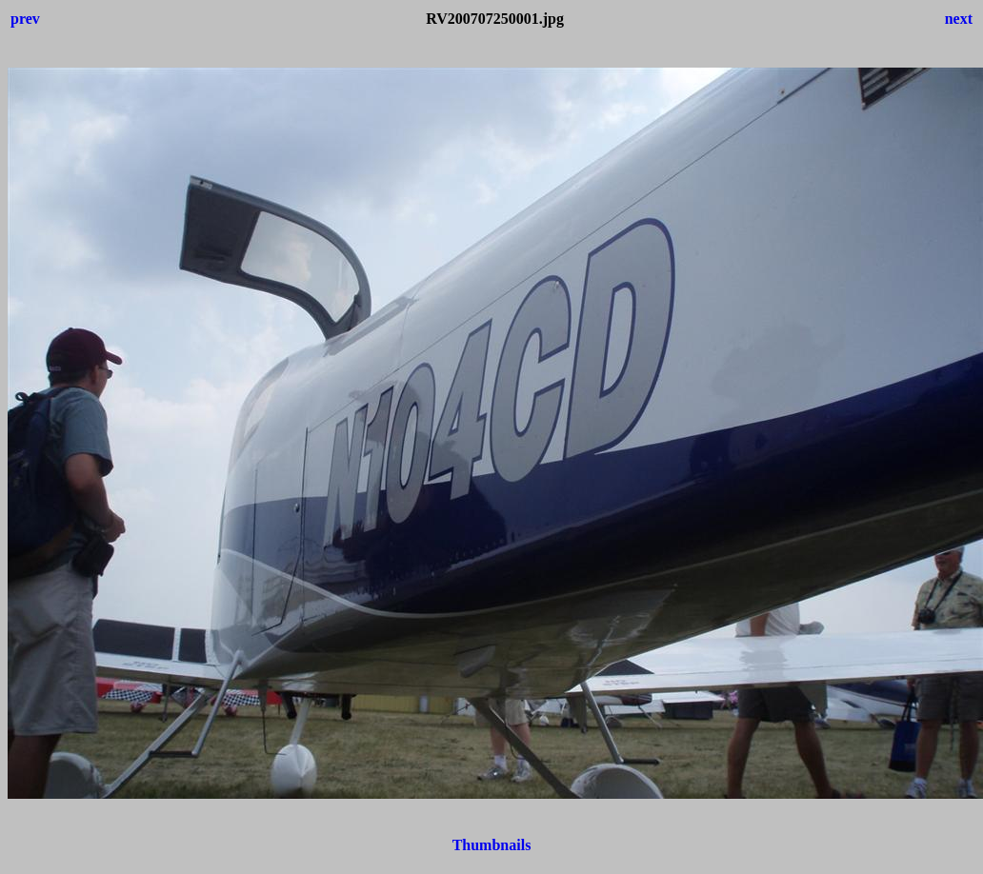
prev (25, 18)
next (959, 18)
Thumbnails (492, 845)
